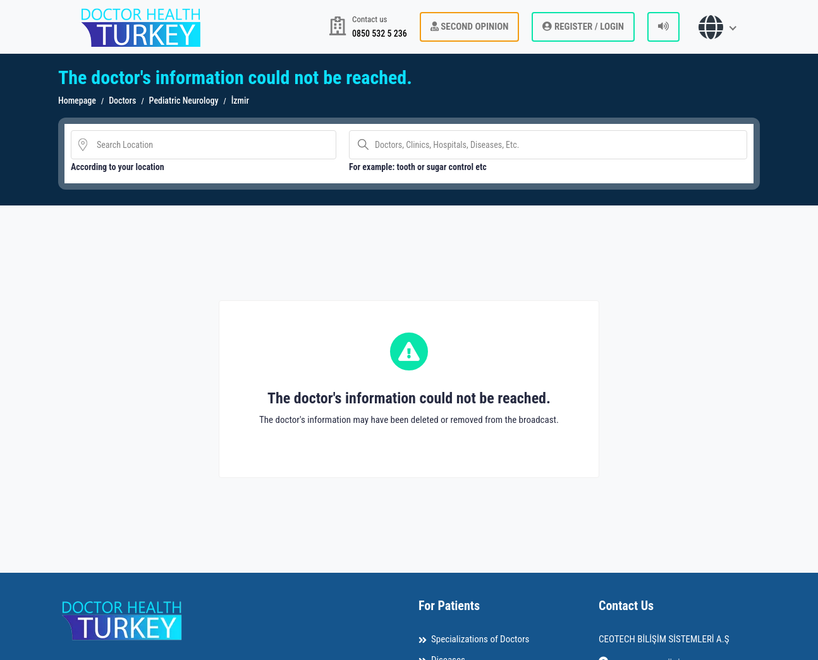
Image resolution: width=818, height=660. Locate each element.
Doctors (122, 100)
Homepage (77, 100)
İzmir (240, 100)
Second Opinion (469, 26)
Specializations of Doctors (480, 639)
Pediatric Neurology (184, 100)
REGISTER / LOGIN (583, 26)
